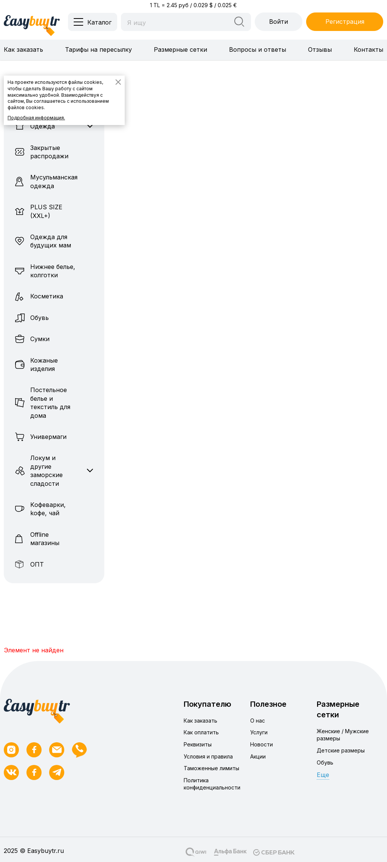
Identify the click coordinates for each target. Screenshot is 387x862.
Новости (261, 744)
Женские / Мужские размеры (343, 735)
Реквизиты (198, 744)
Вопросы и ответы (257, 49)
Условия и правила (208, 756)
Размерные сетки (180, 49)
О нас (257, 720)
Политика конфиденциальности (212, 784)
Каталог (99, 22)
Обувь (325, 762)
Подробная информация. (36, 117)
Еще (323, 775)
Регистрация (344, 21)
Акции (258, 756)
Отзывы (320, 49)
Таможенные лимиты (211, 768)
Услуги (259, 732)
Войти (278, 21)
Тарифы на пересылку (98, 49)
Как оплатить (201, 732)
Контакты (368, 49)
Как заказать (23, 49)
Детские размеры (341, 750)
